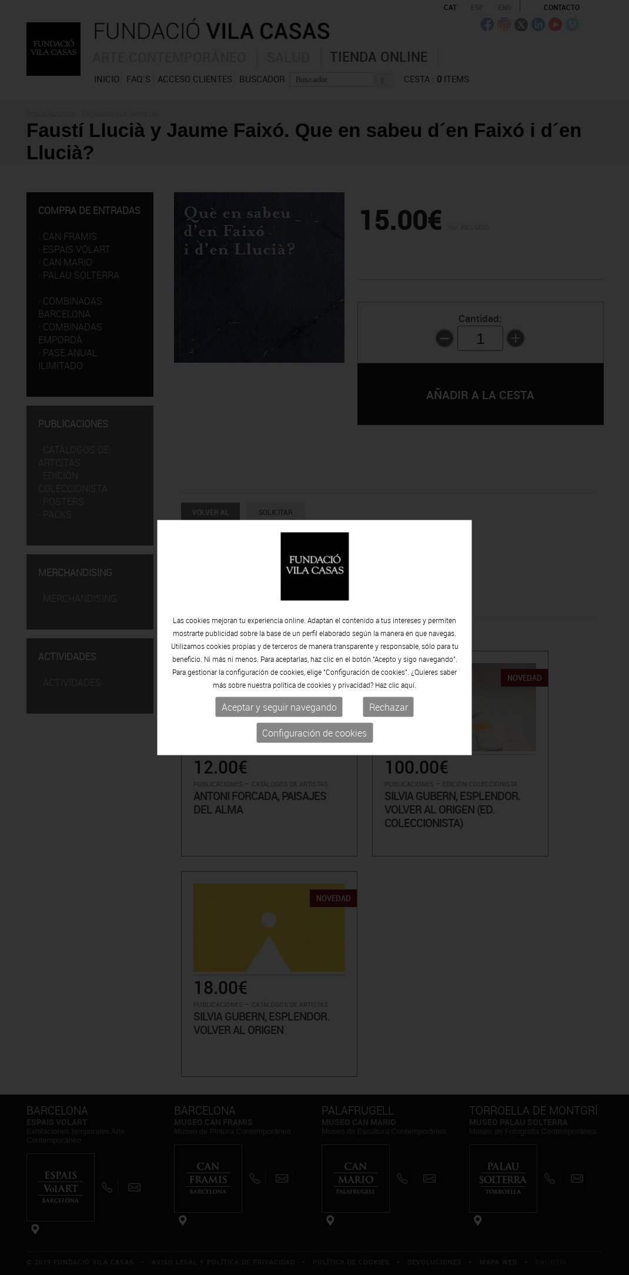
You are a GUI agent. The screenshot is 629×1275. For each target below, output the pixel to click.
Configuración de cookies (314, 733)
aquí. (408, 685)
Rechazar (388, 707)
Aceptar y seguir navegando (279, 707)
